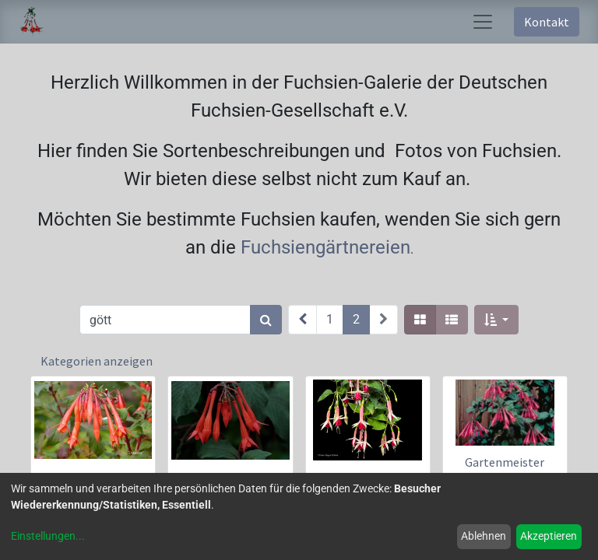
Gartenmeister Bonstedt (504, 469)
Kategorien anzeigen (96, 361)
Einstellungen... (48, 536)
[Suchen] (266, 319)
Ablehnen (483, 536)
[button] (496, 319)
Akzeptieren (548, 536)
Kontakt (546, 22)
